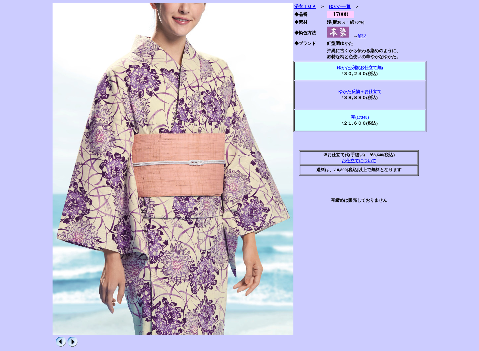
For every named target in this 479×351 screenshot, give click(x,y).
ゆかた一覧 (340, 6)
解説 (362, 36)
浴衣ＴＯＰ (305, 6)
